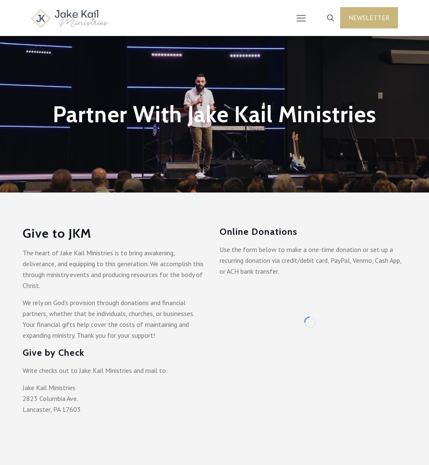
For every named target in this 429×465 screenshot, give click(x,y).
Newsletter (369, 17)
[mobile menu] (301, 18)
